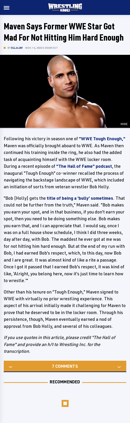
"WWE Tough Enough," (102, 138)
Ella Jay (17, 47)
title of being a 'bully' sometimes (80, 198)
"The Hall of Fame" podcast (84, 166)
